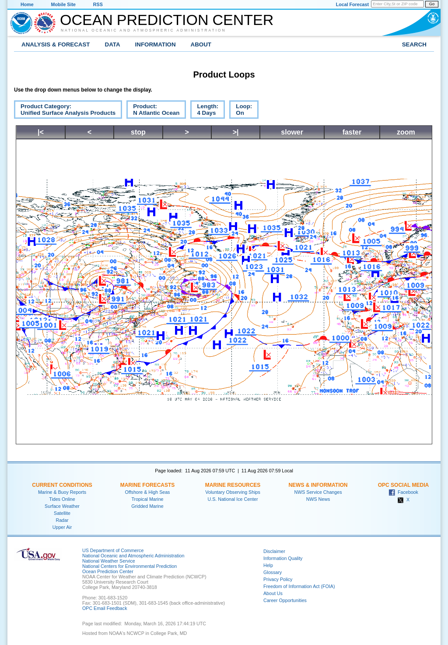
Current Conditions (62, 485)
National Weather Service (108, 560)
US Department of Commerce (113, 550)
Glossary (272, 572)
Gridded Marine (147, 506)
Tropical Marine (147, 499)
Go (431, 4)
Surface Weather (62, 506)
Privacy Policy (277, 579)
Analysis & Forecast (55, 44)
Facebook (403, 492)
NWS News (318, 499)
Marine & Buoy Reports (62, 492)
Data (112, 44)
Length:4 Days (204, 111)
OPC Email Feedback (104, 608)
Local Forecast (352, 4)
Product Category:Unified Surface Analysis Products (65, 111)
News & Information (317, 485)
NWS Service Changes (318, 492)
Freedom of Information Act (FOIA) (299, 586)
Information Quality (282, 558)
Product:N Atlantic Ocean (152, 111)
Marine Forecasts (147, 485)
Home (27, 4)
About (201, 44)
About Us (273, 593)
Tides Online (62, 499)
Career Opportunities (285, 600)
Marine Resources (233, 485)
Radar (62, 520)
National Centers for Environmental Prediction (129, 566)
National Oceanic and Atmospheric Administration (143, 30)
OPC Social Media (403, 485)
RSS (98, 4)
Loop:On (240, 111)
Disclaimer (274, 551)
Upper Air (62, 527)
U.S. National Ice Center (233, 499)
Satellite (62, 513)
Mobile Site (63, 4)
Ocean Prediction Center (166, 19)
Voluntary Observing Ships (232, 492)
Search (414, 44)
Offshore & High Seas (147, 492)
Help (268, 565)
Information (155, 44)
